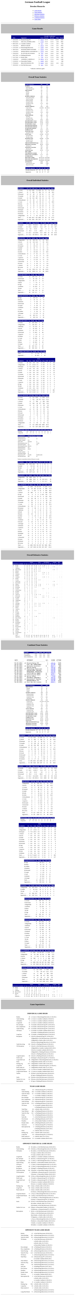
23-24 (42, 49)
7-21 (42, 57)
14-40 (42, 47)
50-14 (42, 59)
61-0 (42, 55)
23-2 (42, 65)
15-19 (42, 51)
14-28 (42, 61)
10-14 (42, 39)
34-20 (42, 63)
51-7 (42, 43)
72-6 (42, 53)
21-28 (42, 41)
